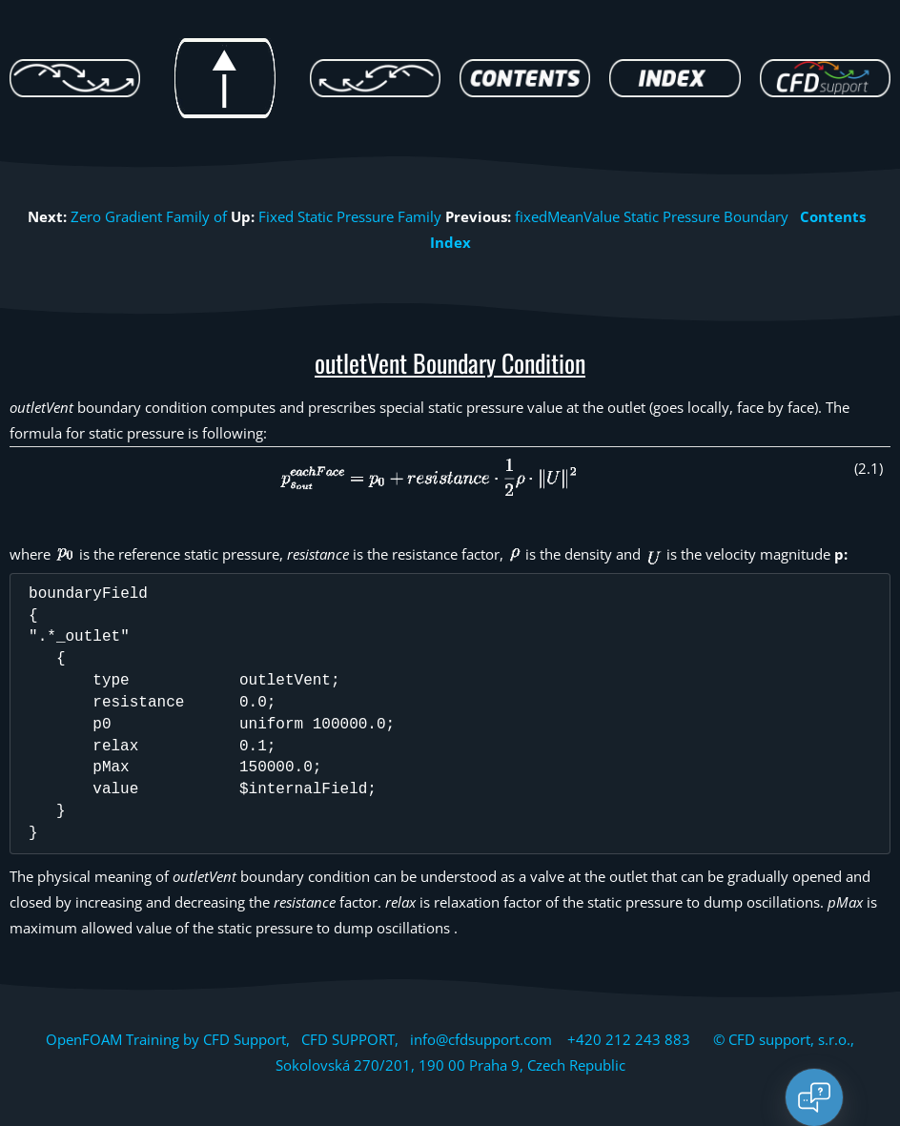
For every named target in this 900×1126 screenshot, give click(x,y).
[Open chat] (814, 1097)
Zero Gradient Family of (149, 216)
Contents (833, 216)
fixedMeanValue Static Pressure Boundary (651, 216)
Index (450, 242)
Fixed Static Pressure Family (349, 216)
